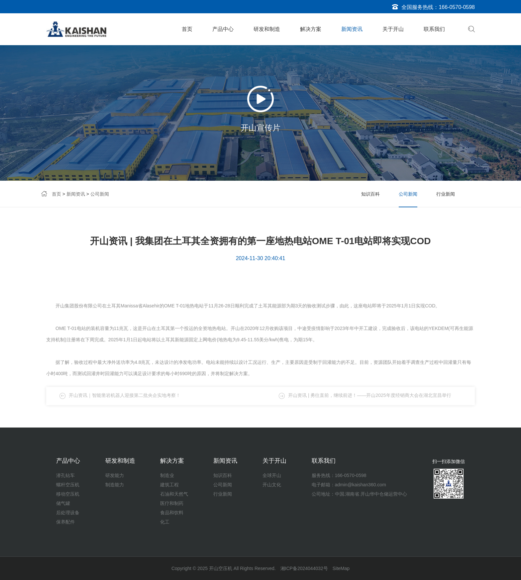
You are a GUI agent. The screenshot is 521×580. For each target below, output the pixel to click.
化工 (164, 522)
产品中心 (223, 29)
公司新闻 (99, 194)
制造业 (167, 475)
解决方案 (310, 29)
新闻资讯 (352, 29)
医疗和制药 (171, 503)
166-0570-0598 (457, 7)
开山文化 (271, 484)
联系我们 (434, 29)
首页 (187, 29)
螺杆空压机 (67, 484)
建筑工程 (169, 484)
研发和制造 (267, 29)
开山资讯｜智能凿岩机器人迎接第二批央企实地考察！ (124, 400)
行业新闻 (445, 194)
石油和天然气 (174, 494)
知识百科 (370, 194)
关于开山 (393, 29)
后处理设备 (67, 512)
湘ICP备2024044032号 (304, 568)
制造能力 (114, 484)
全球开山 (271, 475)
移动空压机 (67, 494)
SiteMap (341, 568)
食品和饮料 (171, 512)
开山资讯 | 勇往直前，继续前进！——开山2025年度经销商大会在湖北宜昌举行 (369, 400)
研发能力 (114, 475)
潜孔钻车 (65, 475)
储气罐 (63, 503)
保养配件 (65, 522)
